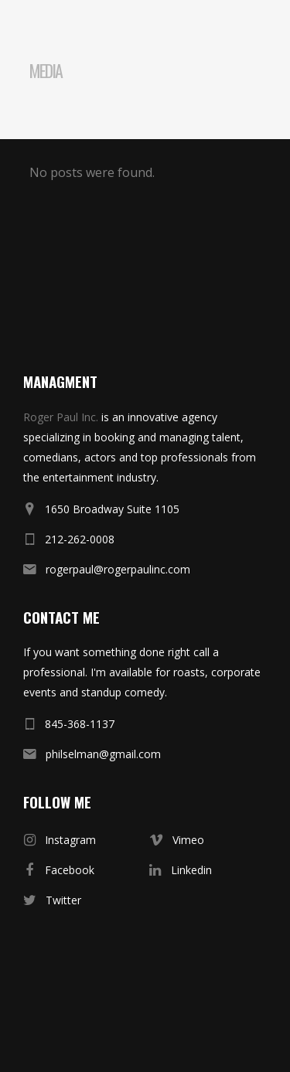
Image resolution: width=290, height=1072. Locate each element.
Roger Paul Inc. (60, 417)
